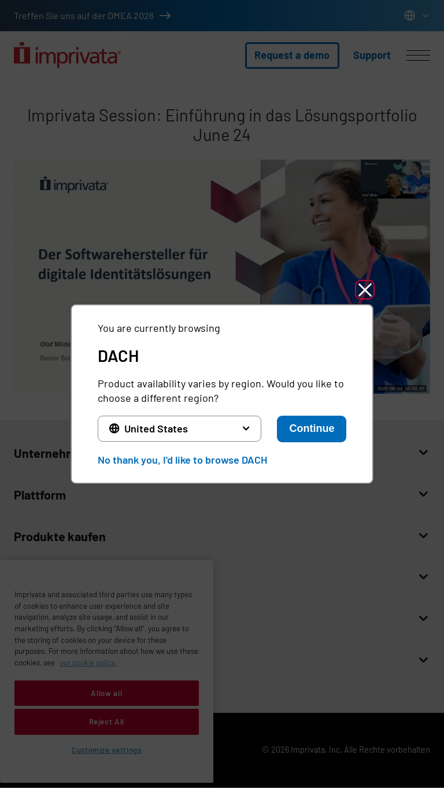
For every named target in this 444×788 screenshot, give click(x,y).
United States (156, 428)
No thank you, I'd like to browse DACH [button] (182, 459)
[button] (365, 289)
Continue (311, 428)
